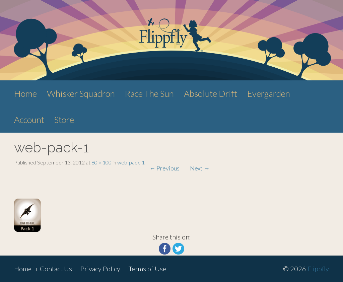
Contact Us (56, 269)
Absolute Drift (210, 93)
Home (25, 93)
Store (64, 119)
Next (200, 168)
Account (29, 119)
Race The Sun (149, 93)
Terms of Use (147, 269)
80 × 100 (101, 162)
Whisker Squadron (81, 93)
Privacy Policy (100, 269)
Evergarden (268, 93)
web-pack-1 (131, 162)
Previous (164, 168)
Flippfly (318, 269)
